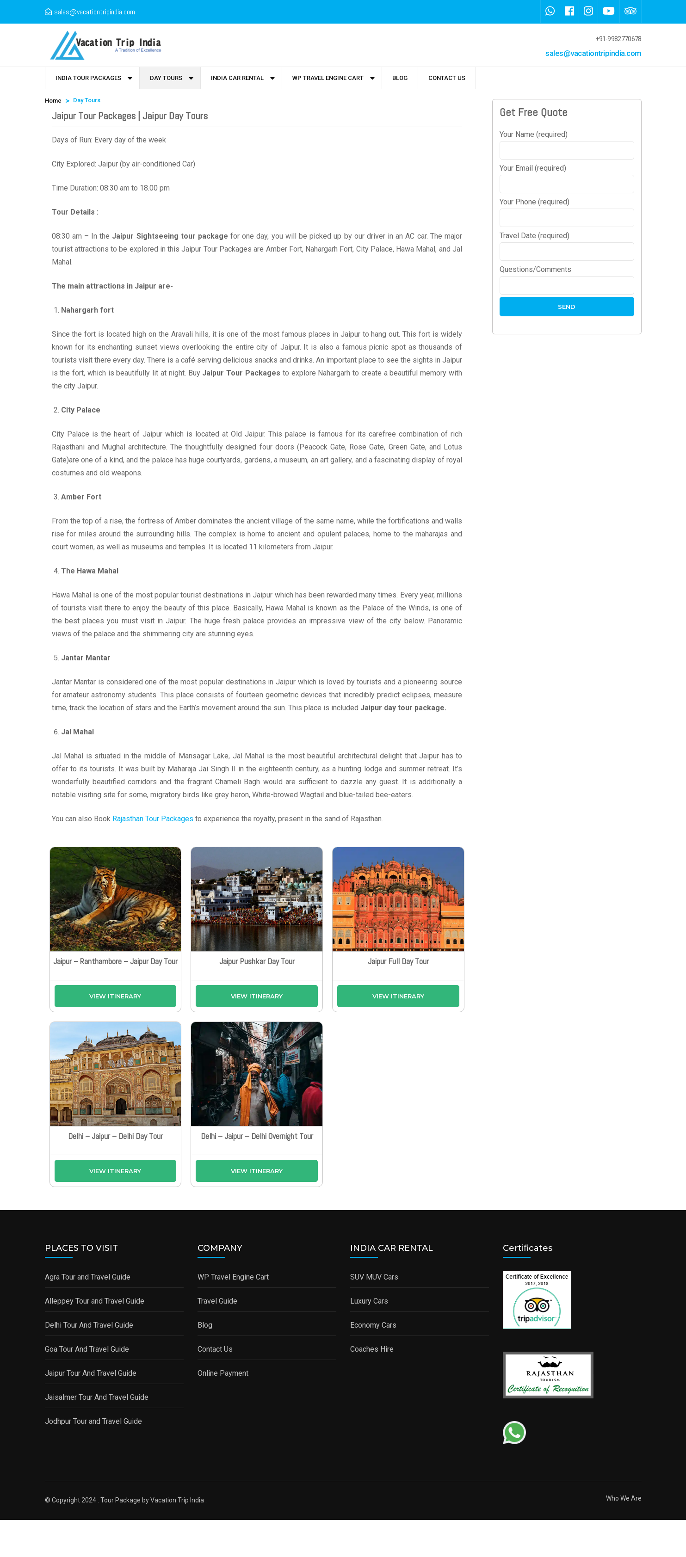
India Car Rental (237, 77)
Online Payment (223, 1373)
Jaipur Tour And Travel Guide (90, 1373)
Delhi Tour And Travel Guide (89, 1325)
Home (53, 100)
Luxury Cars (369, 1301)
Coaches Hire (372, 1349)
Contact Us (446, 77)
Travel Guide (217, 1301)
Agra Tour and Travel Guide (87, 1277)
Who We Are (624, 1498)
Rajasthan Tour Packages (152, 818)
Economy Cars (373, 1325)
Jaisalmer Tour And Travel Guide (96, 1397)
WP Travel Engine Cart (328, 77)
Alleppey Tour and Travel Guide (94, 1301)
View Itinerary (115, 996)
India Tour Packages (88, 77)
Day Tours (166, 77)
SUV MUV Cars (374, 1277)
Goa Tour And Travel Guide (87, 1349)
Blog (400, 77)
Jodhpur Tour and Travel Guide (93, 1421)
